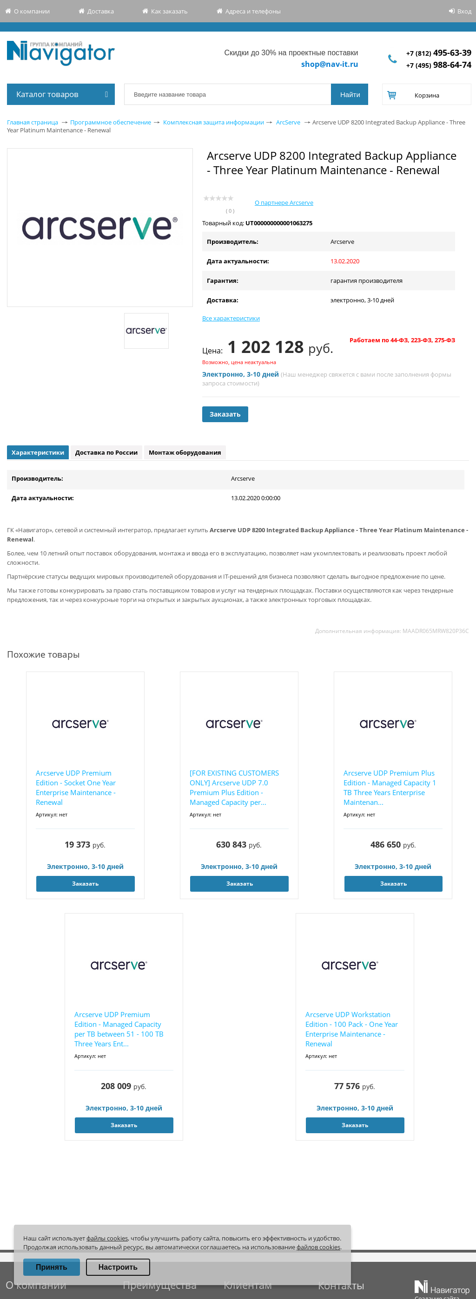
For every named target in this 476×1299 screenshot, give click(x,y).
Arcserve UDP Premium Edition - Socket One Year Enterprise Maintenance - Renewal (76, 787)
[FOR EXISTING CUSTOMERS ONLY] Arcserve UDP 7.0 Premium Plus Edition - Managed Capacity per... (234, 787)
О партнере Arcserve (284, 202)
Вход (464, 11)
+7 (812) (438, 53)
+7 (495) (438, 65)
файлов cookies (318, 1247)
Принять (51, 1267)
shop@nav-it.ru (329, 64)
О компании (32, 11)
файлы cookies (107, 1238)
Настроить (118, 1267)
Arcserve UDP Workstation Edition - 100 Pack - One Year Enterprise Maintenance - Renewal (351, 1029)
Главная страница (32, 122)
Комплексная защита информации (213, 122)
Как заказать (169, 11)
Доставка (100, 11)
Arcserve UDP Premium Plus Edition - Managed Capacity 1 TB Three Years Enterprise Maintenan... (390, 787)
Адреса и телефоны (253, 11)
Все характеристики (231, 318)
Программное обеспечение (110, 122)
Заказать (225, 414)
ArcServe (288, 122)
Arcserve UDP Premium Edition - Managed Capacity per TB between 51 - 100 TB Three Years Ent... (119, 1029)
